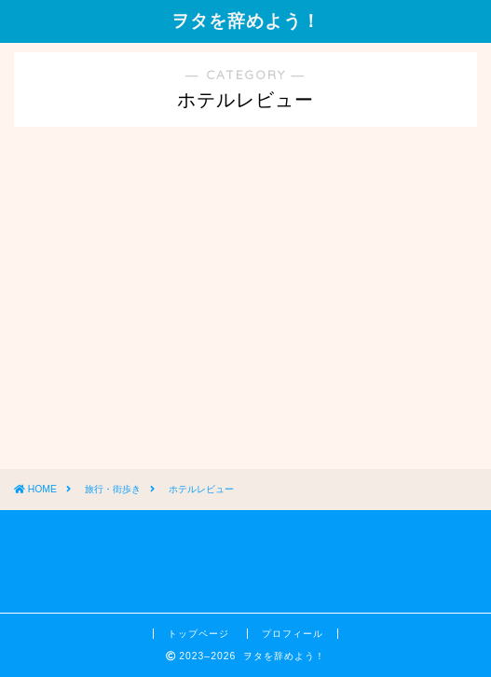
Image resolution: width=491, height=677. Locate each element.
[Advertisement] (153, 321)
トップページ (200, 634)
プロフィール (292, 634)
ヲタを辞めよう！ (246, 20)
